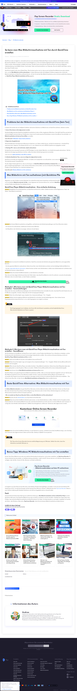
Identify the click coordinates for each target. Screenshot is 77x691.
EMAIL (25, 573)
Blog (11, 40)
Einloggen (73, 4)
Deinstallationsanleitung (59, 668)
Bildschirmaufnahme (44, 670)
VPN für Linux (30, 673)
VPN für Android (30, 668)
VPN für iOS (29, 666)
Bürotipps (42, 666)
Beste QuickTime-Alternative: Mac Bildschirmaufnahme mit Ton (21, 113)
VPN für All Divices (31, 677)
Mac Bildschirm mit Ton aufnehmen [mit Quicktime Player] (21, 111)
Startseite (5, 40)
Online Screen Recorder (18, 678)
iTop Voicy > (54, 1)
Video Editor (18, 7)
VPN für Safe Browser (31, 675)
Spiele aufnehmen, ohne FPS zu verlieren (22, 154)
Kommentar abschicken (12, 588)
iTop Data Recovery (17, 670)
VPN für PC (29, 664)
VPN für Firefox (30, 671)
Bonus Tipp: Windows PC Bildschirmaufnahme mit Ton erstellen (22, 115)
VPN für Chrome (30, 670)
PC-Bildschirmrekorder (20, 40)
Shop (56, 4)
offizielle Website (21, 397)
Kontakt (68, 663)
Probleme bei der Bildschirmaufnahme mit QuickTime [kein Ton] (21, 109)
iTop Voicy (15, 666)
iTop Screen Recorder (61, 488)
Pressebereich (69, 664)
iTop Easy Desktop (17, 664)
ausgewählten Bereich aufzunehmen (18, 268)
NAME (7, 573)
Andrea (7, 56)
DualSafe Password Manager (17, 676)
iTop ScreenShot (16, 668)
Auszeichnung (69, 666)
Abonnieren (46, 645)
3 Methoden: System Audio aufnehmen (22, 138)
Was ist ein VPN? (43, 661)
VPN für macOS (30, 663)
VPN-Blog (42, 664)
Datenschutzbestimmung (7, 687)
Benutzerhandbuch (58, 664)
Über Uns (68, 661)
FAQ (30, 7)
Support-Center (58, 661)
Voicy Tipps (42, 668)
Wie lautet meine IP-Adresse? (46, 663)
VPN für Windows (30, 661)
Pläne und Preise (16, 680)
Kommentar (8, 576)
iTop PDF (15, 673)
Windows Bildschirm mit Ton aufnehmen (22, 169)
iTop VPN (15, 661)
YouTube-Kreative (70, 668)
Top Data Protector (17, 671)
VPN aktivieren (58, 666)
